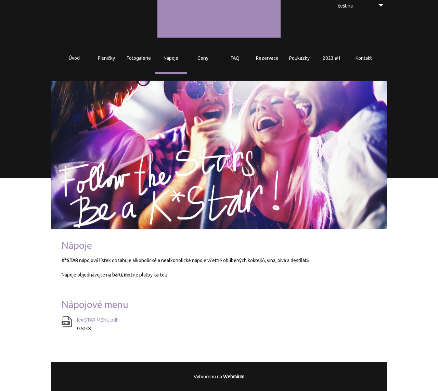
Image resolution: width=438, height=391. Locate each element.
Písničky (106, 58)
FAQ (235, 58)
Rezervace (267, 58)
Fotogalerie (139, 58)
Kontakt (364, 58)
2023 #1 (332, 58)
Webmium (233, 376)
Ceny (202, 58)
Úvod (74, 58)
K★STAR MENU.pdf (97, 320)
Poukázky (299, 58)
